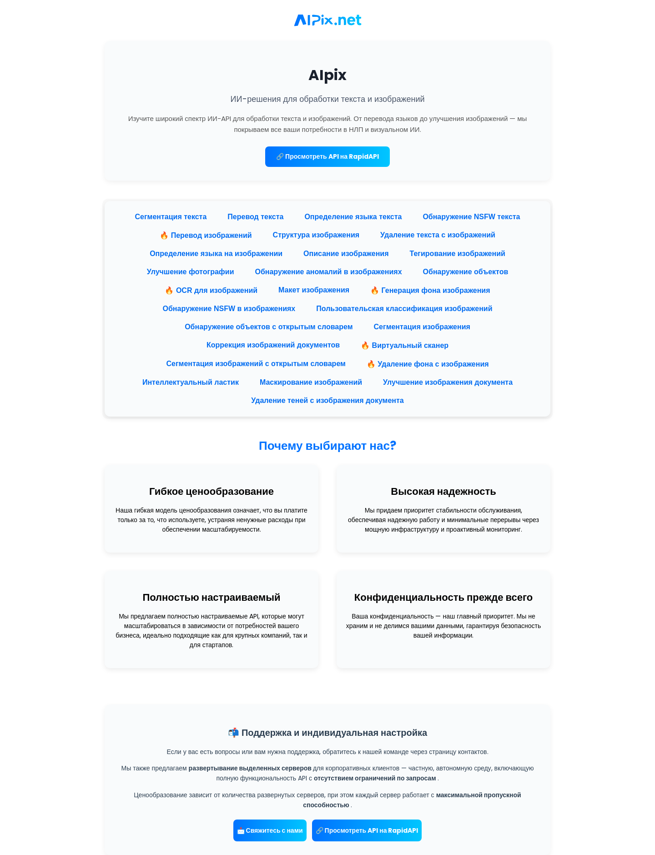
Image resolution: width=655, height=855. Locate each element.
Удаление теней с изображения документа (327, 400)
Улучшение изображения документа (448, 382)
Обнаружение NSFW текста (471, 217)
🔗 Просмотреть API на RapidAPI (327, 156)
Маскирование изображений (311, 382)
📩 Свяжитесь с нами (270, 830)
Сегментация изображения (422, 327)
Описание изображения (345, 253)
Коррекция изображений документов (273, 345)
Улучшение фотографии (190, 272)
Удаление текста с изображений (437, 235)
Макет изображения (313, 290)
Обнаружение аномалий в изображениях (328, 272)
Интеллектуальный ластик (190, 382)
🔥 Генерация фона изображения (430, 290)
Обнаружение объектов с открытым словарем (269, 327)
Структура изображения (316, 235)
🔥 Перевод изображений (206, 235)
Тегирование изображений (457, 253)
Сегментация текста (171, 217)
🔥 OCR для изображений (211, 290)
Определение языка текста (353, 217)
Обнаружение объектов (466, 272)
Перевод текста (255, 217)
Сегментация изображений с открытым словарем (255, 363)
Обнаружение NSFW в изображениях (229, 308)
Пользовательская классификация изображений (404, 308)
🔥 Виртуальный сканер (404, 345)
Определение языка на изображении (216, 253)
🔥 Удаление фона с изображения (428, 364)
